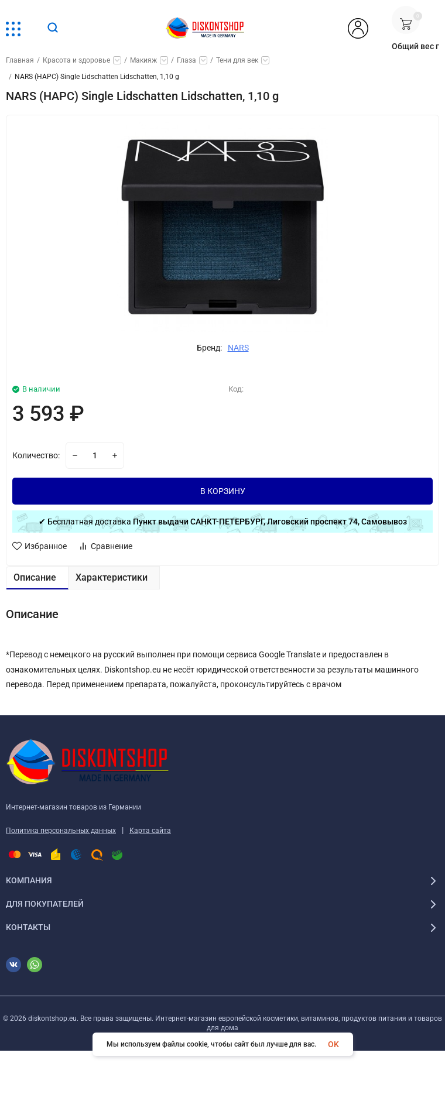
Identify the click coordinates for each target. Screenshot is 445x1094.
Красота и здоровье (76, 60)
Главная (20, 60)
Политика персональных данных (61, 830)
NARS (238, 348)
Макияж (143, 60)
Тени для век (237, 60)
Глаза (186, 60)
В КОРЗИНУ (222, 491)
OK (333, 1044)
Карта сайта (150, 830)
